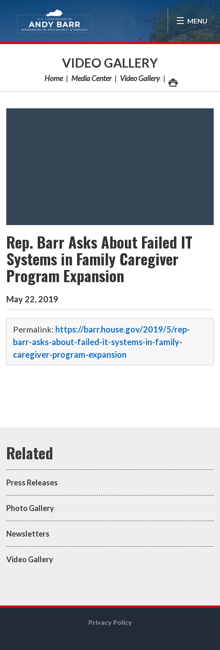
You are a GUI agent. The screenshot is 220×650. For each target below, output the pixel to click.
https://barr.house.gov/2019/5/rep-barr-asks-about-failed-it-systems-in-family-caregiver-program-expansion (101, 341)
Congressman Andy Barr (54, 21)
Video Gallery (110, 62)
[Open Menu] (192, 21)
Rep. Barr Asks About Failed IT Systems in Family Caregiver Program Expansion (99, 258)
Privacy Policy (110, 622)
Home (53, 78)
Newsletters (27, 533)
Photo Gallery (30, 508)
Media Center (91, 78)
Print (172, 80)
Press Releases (32, 482)
